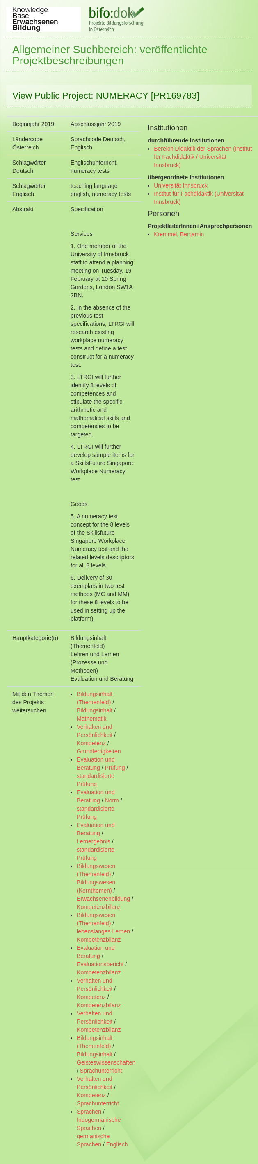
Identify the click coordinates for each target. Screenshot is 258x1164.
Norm (112, 800)
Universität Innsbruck (181, 185)
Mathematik (91, 718)
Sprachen (89, 1111)
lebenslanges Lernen (103, 931)
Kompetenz (91, 743)
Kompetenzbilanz (99, 907)
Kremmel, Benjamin (179, 234)
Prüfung (115, 767)
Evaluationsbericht (100, 964)
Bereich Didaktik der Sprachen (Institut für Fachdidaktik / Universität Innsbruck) (203, 156)
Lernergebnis (93, 841)
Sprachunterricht (101, 1070)
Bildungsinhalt (94, 710)
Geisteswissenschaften (106, 1062)
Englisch (117, 1144)
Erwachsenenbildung (103, 898)
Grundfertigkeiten (99, 751)
